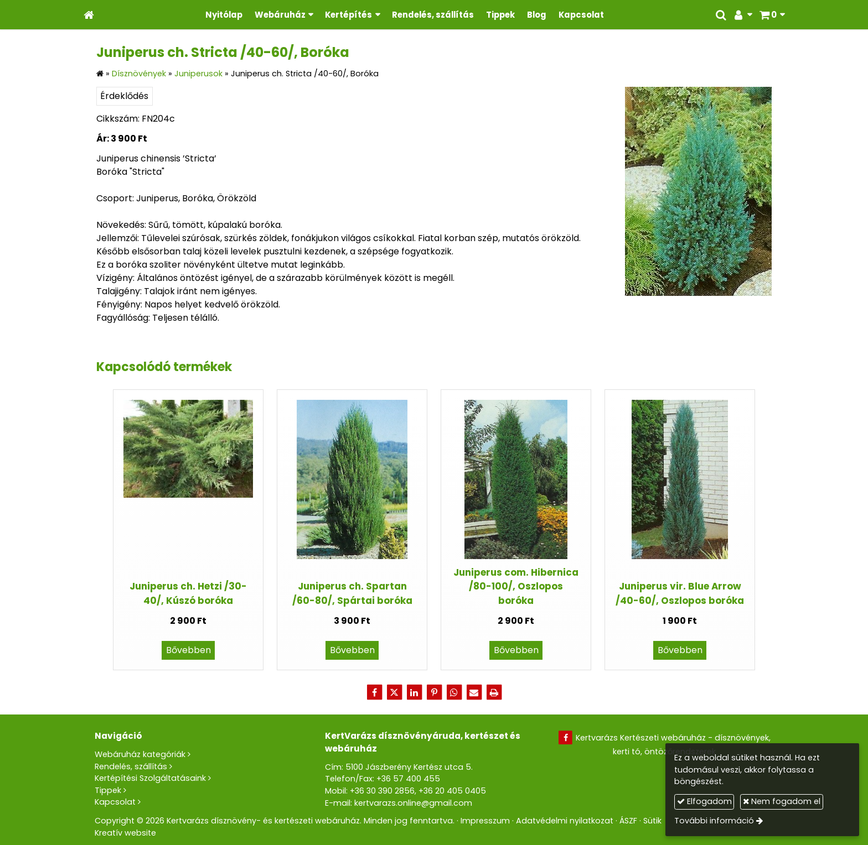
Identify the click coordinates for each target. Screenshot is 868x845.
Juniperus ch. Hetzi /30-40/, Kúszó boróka (188, 593)
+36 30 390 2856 (382, 790)
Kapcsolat (115, 801)
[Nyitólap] (89, 14)
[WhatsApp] (454, 692)
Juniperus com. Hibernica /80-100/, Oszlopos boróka (515, 586)
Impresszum (485, 820)
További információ (714, 820)
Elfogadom (704, 801)
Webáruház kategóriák (140, 754)
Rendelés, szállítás (131, 766)
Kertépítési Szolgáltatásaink (150, 778)
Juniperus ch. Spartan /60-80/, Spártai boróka (352, 593)
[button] (772, 14)
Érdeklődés (124, 96)
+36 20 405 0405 (452, 790)
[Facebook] (374, 692)
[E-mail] (474, 692)
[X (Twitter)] (394, 692)
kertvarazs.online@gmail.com (413, 803)
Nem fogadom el (781, 801)
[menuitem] (224, 14)
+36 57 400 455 (408, 778)
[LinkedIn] (414, 692)
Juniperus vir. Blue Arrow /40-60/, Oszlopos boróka (680, 593)
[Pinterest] (434, 692)
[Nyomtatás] (494, 692)
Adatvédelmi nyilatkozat (564, 820)
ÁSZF (628, 820)
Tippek (108, 790)
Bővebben (188, 650)
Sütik (652, 820)
